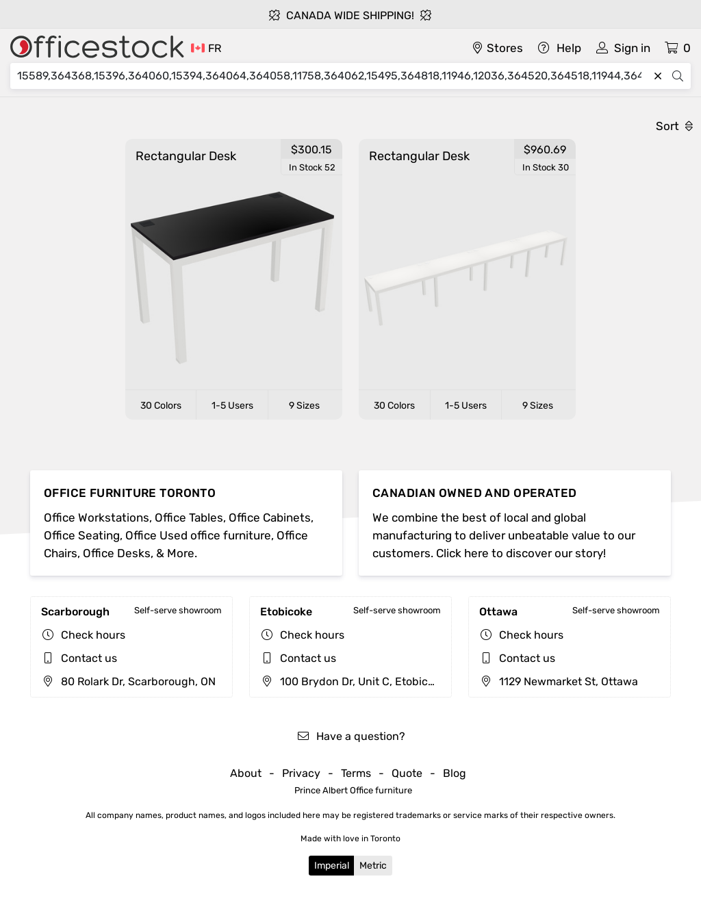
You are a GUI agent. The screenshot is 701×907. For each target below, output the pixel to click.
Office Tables (189, 517)
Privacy (301, 773)
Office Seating (82, 535)
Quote (407, 773)
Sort (674, 126)
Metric (373, 865)
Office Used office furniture (198, 535)
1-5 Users (232, 405)
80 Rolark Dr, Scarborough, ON (128, 681)
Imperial (331, 865)
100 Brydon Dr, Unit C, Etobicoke (353, 681)
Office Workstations (96, 517)
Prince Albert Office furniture (353, 790)
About (246, 773)
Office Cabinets (270, 517)
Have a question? (350, 736)
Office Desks (117, 553)
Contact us (89, 658)
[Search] (332, 76)
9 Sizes (304, 405)
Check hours (93, 634)
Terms (356, 773)
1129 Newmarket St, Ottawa (558, 681)
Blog (454, 773)
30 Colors (160, 405)
